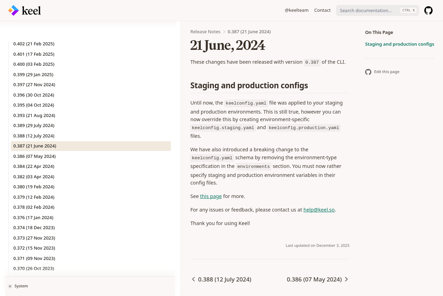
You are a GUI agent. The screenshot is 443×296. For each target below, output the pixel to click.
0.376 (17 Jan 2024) (33, 197)
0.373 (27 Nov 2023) (34, 217)
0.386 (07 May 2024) (34, 135)
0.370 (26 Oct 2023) (33, 247)
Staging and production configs (399, 44)
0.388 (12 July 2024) (33, 115)
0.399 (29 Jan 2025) (33, 54)
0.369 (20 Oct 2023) (33, 258)
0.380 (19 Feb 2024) (34, 166)
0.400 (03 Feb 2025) (34, 43)
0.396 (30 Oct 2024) (33, 74)
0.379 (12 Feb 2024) (34, 176)
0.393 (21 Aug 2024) (34, 94)
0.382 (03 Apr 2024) (33, 156)
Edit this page (382, 72)
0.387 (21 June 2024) (34, 125)
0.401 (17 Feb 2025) (34, 33)
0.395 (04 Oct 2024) (33, 84)
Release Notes (108, 31)
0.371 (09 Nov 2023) (34, 237)
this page (114, 165)
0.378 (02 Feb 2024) (34, 186)
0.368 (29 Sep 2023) (34, 268)
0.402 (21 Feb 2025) (34, 23)
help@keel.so (222, 179)
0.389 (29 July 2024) (33, 104)
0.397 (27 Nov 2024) (34, 64)
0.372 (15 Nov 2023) (34, 227)
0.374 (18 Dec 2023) (34, 207)
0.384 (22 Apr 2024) (33, 145)
